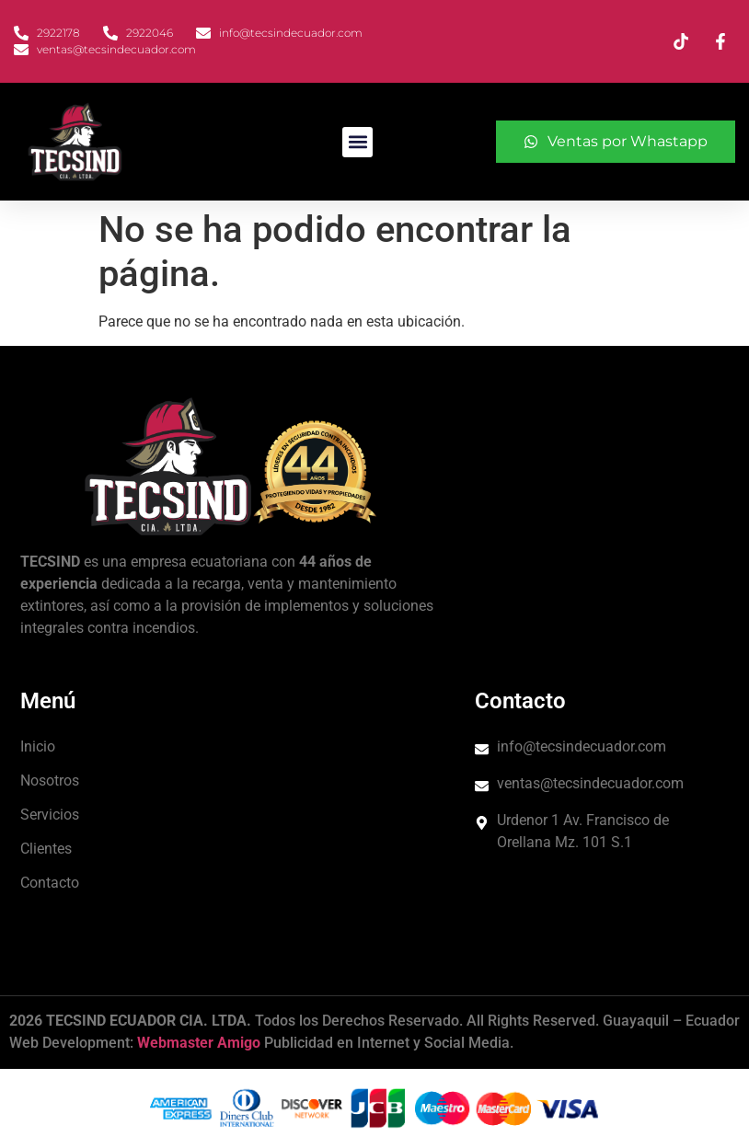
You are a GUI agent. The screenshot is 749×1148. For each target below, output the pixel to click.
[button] (357, 142)
